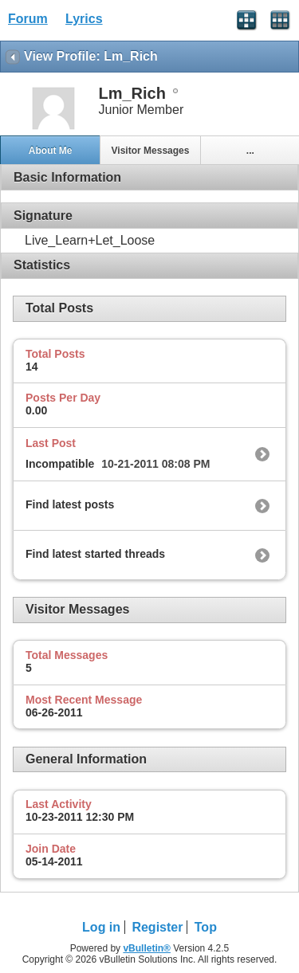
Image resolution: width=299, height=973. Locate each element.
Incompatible (60, 463)
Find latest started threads (95, 553)
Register (157, 927)
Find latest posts (70, 504)
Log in (101, 927)
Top (206, 927)
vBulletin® (147, 948)
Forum (28, 19)
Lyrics (84, 19)
